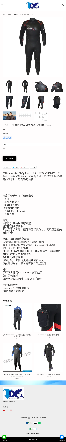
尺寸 (4, 141)
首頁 (4, 14)
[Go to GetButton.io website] (4, 440)
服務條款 (28, 433)
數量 (4, 148)
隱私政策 (33, 433)
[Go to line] (4, 437)
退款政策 (38, 433)
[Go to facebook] (62, 437)
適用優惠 (5, 133)
